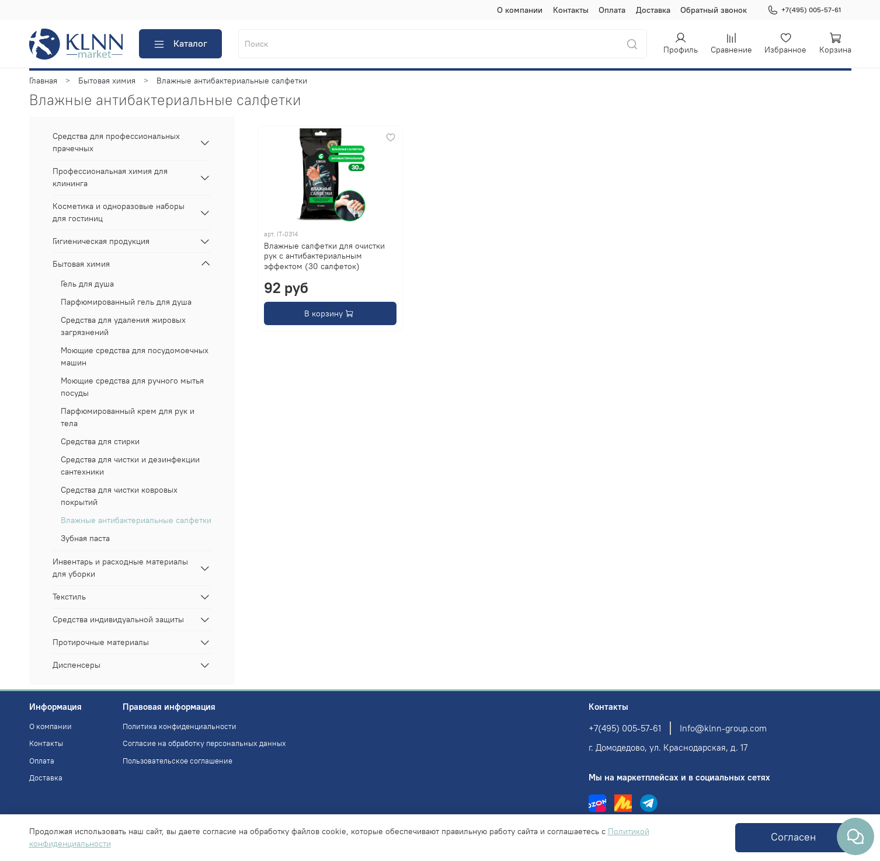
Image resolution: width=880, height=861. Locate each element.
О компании (519, 10)
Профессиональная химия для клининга (110, 177)
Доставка (653, 10)
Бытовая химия (106, 80)
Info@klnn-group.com (723, 728)
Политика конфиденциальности (179, 726)
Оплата (612, 10)
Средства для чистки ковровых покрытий (119, 495)
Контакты (571, 10)
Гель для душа (87, 283)
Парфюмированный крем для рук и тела (127, 417)
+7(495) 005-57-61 (804, 10)
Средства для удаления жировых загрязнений (123, 326)
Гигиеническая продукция (101, 241)
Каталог (180, 43)
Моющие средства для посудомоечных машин (134, 356)
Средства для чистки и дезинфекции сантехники (130, 465)
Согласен (793, 837)
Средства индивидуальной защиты (118, 619)
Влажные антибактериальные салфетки (136, 520)
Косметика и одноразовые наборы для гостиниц (119, 212)
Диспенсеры (76, 665)
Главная (43, 80)
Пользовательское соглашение (177, 761)
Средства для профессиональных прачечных (116, 142)
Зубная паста (85, 538)
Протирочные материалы (101, 642)
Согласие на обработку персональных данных (204, 743)
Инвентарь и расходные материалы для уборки (120, 567)
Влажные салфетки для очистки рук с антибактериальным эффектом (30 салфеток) (324, 255)
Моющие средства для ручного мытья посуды (132, 386)
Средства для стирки (100, 441)
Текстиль (69, 596)
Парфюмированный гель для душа (126, 302)
